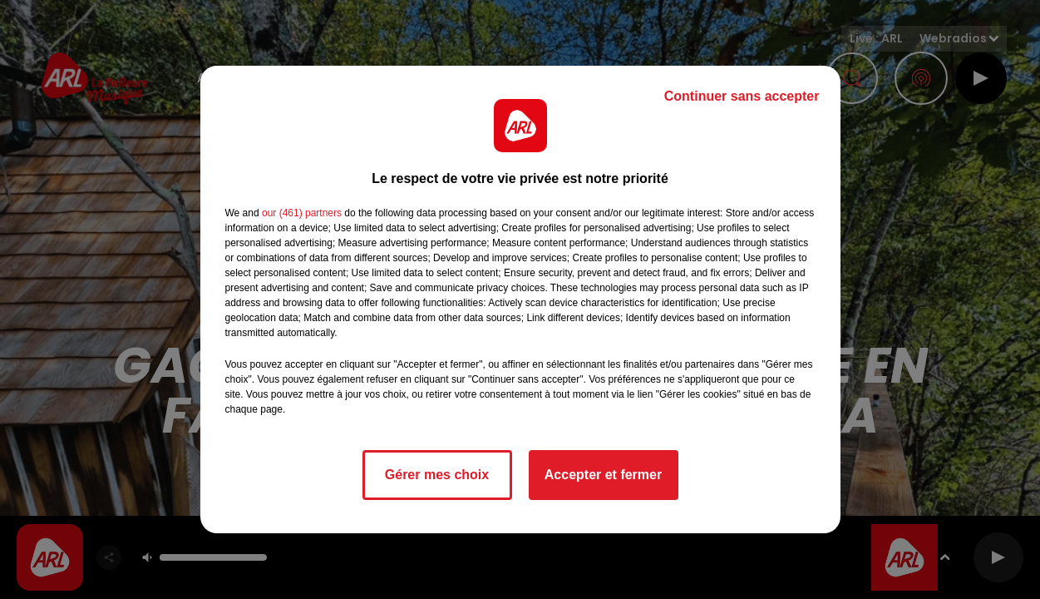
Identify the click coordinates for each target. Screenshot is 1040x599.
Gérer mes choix (437, 475)
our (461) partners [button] (302, 213)
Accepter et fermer (603, 475)
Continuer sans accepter (742, 96)
